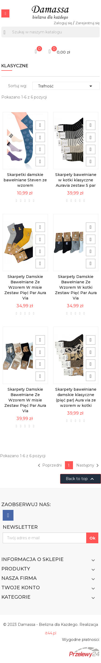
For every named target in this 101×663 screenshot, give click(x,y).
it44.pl (50, 633)
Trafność (66, 86)
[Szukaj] (50, 32)
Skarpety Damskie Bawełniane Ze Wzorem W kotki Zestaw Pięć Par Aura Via (76, 287)
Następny (88, 465)
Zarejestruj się (87, 23)
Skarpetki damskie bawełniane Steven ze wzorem (25, 180)
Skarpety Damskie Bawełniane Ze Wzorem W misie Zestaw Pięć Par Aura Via (25, 287)
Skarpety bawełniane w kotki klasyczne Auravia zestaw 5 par (75, 180)
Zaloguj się (63, 23)
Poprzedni (49, 465)
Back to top (80, 479)
